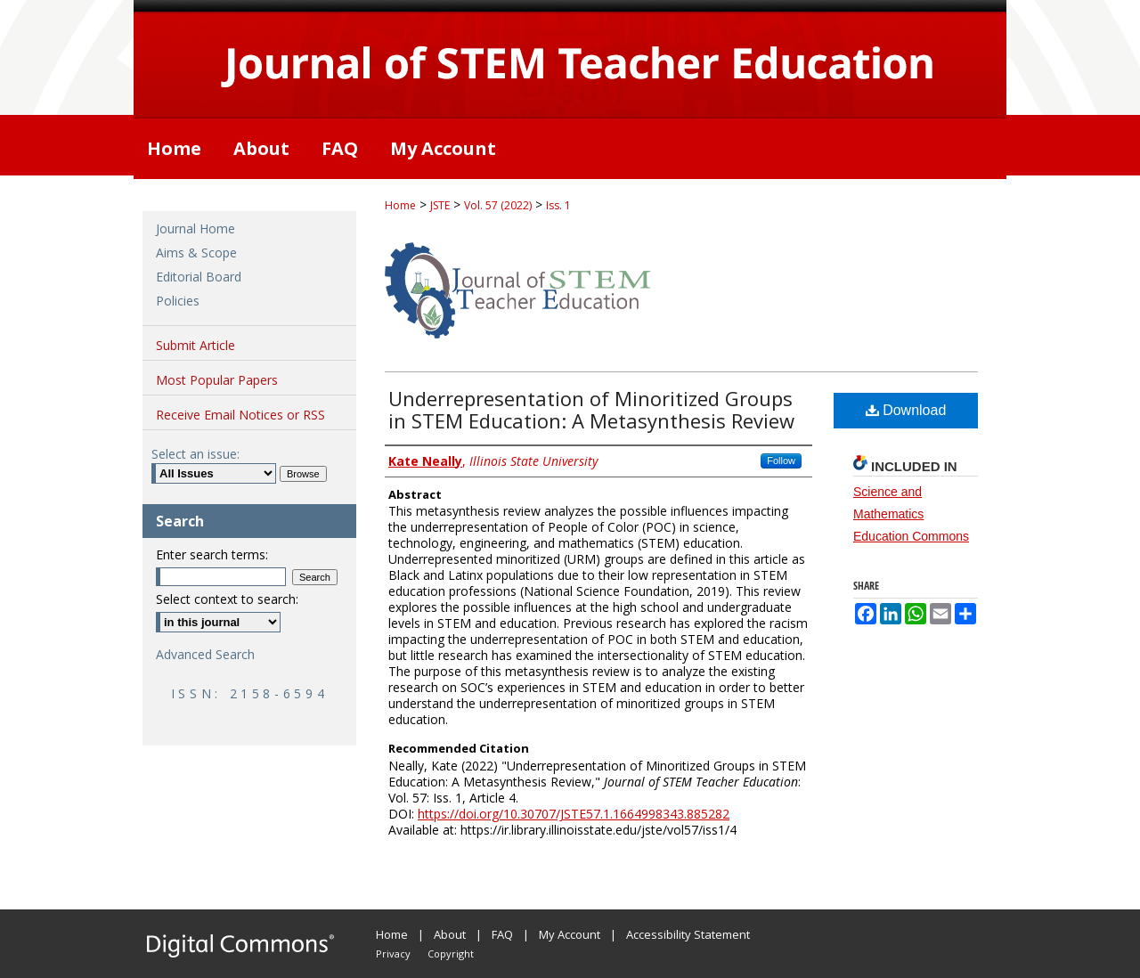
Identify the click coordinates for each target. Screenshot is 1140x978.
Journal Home (195, 228)
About (450, 934)
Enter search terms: (212, 554)
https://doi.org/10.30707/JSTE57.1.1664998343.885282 (573, 813)
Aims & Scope (196, 252)
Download (906, 410)
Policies (178, 300)
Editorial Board (198, 276)
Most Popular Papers (217, 379)
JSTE (440, 205)
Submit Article (195, 345)
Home (400, 205)
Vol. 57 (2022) (498, 205)
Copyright (451, 953)
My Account (569, 934)
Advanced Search (205, 654)
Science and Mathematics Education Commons (911, 514)
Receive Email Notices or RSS (240, 414)
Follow (781, 460)
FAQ (502, 934)
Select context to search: (227, 599)
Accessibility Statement (688, 934)
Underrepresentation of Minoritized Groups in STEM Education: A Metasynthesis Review (591, 409)
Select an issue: (195, 453)
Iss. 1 (558, 205)
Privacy (393, 953)
